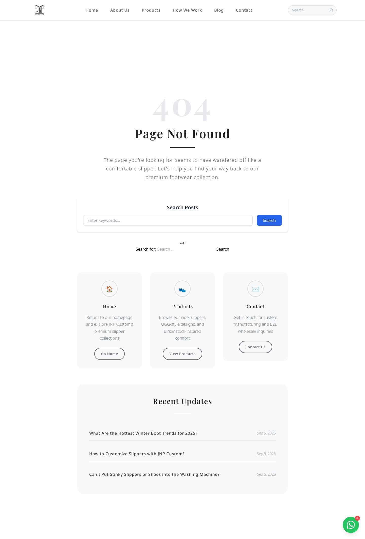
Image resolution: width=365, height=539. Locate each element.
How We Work (187, 10)
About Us (120, 10)
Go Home (109, 353)
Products (151, 10)
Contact (244, 10)
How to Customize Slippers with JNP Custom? (137, 454)
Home (92, 10)
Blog (219, 10)
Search (269, 220)
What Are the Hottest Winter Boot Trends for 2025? (143, 433)
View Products (182, 353)
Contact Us (255, 346)
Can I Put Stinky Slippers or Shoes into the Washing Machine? (154, 474)
